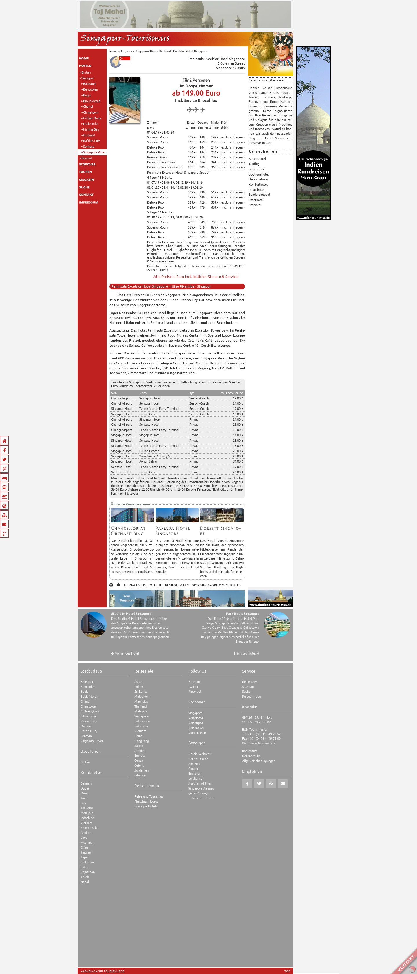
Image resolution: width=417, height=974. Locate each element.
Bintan (86, 72)
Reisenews (196, 728)
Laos (84, 837)
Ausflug (254, 163)
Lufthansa (195, 778)
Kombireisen (197, 732)
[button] (247, 783)
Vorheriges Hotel (125, 653)
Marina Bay (91, 129)
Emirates (194, 773)
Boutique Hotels (145, 806)
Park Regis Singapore (242, 613)
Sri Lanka (87, 862)
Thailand (87, 808)
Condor (193, 768)
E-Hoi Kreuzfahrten (201, 798)
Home (113, 51)
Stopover (255, 204)
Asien (138, 681)
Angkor (86, 832)
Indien (85, 867)
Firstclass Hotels (146, 801)
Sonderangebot (259, 194)
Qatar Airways (198, 793)
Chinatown (90, 112)
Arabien (139, 750)
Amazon (194, 763)
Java (84, 798)
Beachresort (257, 169)
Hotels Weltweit (199, 754)
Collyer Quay (92, 118)
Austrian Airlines (200, 783)
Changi (88, 106)
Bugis (87, 95)
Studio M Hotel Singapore (131, 613)
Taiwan (86, 852)
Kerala (85, 877)
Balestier (89, 83)
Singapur (87, 78)
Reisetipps (195, 723)
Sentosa (88, 146)
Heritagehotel (258, 179)
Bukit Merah (91, 100)
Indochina (87, 818)
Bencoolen (90, 89)
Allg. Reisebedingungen (258, 761)
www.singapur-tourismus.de (102, 971)
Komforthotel (258, 184)
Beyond (86, 158)
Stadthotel (256, 199)
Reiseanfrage (251, 696)
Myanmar (87, 842)
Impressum (249, 751)
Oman (85, 793)
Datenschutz (251, 756)
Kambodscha (89, 827)
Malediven (141, 696)
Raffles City (91, 140)
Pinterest (194, 691)
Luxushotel (256, 189)
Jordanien (141, 770)
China (85, 847)
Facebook (195, 681)
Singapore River (94, 152)
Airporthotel (257, 158)
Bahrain (86, 783)
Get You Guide (198, 758)
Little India (90, 123)
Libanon (140, 775)
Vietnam (86, 823)
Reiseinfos (195, 718)
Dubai (85, 788)
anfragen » (237, 137)
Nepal (85, 882)
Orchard (89, 135)
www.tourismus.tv (262, 743)
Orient (139, 765)
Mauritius (141, 701)
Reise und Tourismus (148, 796)
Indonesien (142, 721)
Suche (246, 691)
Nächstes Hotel (246, 653)
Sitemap (248, 686)
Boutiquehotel (259, 174)
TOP (287, 971)
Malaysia (87, 813)
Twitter (193, 686)
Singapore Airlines (201, 788)
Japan (85, 857)
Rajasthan (88, 872)
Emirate (139, 755)
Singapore (141, 716)
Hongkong (141, 741)
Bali (83, 803)
